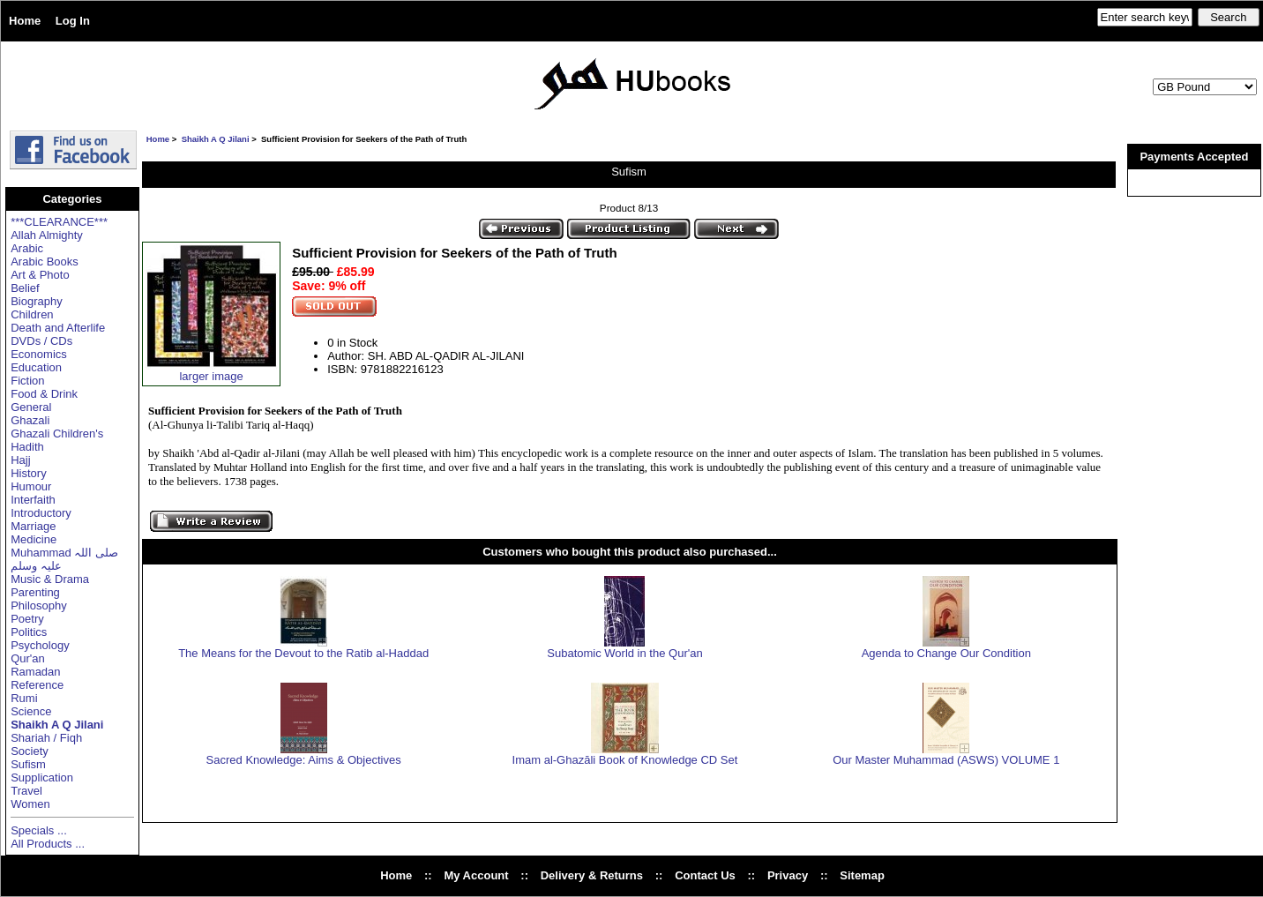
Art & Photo (40, 274)
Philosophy (39, 605)
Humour (31, 486)
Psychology (40, 645)
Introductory (41, 513)
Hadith (27, 446)
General (31, 407)
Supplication (42, 777)
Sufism (28, 764)
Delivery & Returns (592, 875)
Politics (29, 632)
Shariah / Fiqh (46, 737)
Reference (37, 684)
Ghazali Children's (57, 433)
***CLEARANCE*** (59, 221)
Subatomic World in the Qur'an (624, 653)
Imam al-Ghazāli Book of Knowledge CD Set (625, 759)
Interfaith (33, 499)
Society (30, 751)
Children (32, 314)
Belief (25, 288)
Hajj (20, 460)
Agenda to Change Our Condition (946, 653)
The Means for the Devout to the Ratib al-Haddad (303, 653)
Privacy (787, 875)
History (28, 473)
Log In (73, 20)
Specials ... (39, 830)
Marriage (33, 526)
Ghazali (30, 420)
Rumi (24, 698)
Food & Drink (44, 393)
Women (30, 804)
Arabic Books (44, 261)
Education (36, 367)
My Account (476, 875)
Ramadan (35, 671)
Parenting (35, 592)
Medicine (33, 539)
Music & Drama (50, 579)
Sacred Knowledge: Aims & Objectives (303, 759)
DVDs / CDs (41, 341)
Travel (26, 790)
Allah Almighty (47, 235)
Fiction (27, 380)
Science (31, 711)
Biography (37, 301)
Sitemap (862, 875)
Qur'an (28, 658)
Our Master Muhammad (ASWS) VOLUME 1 (946, 759)
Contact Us (705, 875)
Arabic (27, 248)
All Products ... (48, 843)
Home (25, 20)
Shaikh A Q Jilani (216, 139)
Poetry (27, 618)
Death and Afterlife (58, 327)
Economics (39, 354)
